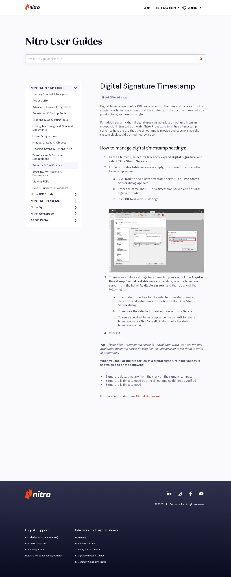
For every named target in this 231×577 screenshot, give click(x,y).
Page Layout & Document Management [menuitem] (48, 157)
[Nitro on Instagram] (179, 493)
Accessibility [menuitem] (40, 100)
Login (147, 7)
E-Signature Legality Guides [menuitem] (89, 555)
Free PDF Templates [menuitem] (36, 543)
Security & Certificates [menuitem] (47, 165)
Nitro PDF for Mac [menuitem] (43, 194)
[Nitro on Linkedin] (169, 493)
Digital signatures (148, 396)
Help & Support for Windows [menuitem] (50, 188)
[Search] (202, 58)
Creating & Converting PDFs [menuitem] (50, 120)
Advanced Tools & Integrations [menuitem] (51, 107)
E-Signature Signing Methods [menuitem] (90, 561)
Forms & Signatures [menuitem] (44, 136)
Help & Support (166, 7)
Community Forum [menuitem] (35, 549)
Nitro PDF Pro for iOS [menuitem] (45, 201)
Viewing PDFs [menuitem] (40, 181)
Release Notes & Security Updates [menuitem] (44, 555)
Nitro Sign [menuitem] (37, 207)
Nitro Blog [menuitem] (80, 537)
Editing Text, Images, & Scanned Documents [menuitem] (52, 128)
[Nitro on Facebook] (190, 493)
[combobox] (112, 58)
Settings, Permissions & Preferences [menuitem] (47, 173)
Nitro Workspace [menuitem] (42, 213)
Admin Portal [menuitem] (40, 220)
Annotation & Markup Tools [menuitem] (49, 113)
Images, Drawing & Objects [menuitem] (49, 142)
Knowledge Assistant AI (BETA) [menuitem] (41, 537)
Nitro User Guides (63, 41)
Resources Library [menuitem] (85, 543)
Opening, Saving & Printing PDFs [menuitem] (52, 149)
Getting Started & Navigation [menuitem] (50, 94)
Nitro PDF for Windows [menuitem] (46, 88)
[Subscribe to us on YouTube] (201, 493)
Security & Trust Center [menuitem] (87, 549)
